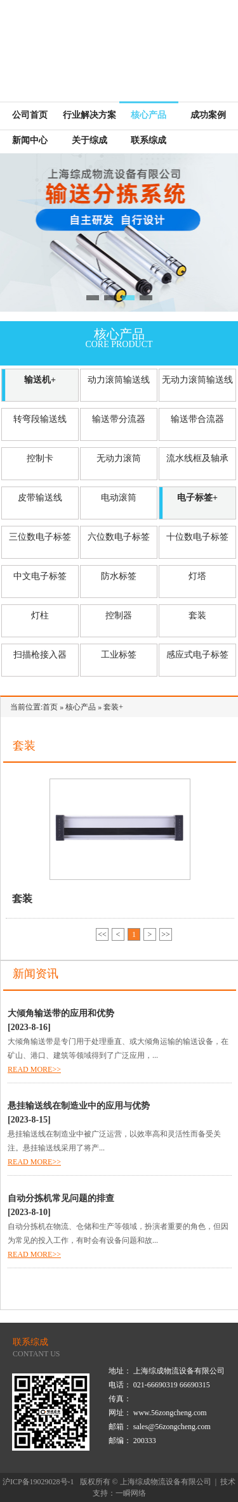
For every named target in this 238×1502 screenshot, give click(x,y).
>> (165, 934)
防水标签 (118, 576)
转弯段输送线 (40, 419)
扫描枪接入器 (40, 654)
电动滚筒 (118, 497)
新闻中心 (30, 140)
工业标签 (118, 654)
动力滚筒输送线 (119, 380)
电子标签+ (197, 497)
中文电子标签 (40, 576)
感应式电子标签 (197, 654)
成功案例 (208, 115)
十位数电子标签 (197, 537)
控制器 (118, 615)
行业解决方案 (89, 115)
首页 (50, 707)
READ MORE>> (34, 1069)
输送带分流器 (118, 419)
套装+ (113, 707)
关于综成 (89, 140)
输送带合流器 (197, 419)
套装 (197, 615)
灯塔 (197, 576)
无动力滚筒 (118, 458)
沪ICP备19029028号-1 (38, 1481)
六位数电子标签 (119, 537)
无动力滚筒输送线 (197, 380)
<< (102, 934)
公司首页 (30, 115)
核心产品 (148, 115)
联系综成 (148, 140)
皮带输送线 (40, 497)
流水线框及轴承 (197, 458)
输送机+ (40, 380)
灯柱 (40, 615)
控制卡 (40, 458)
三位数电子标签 (40, 537)
